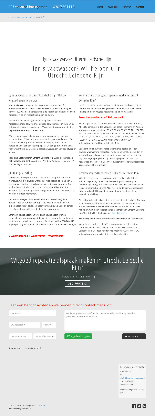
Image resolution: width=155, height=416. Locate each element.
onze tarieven (118, 213)
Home (11, 17)
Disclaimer (41, 405)
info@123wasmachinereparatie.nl (132, 378)
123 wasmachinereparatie (28, 6)
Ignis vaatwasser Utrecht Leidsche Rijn (30, 17)
